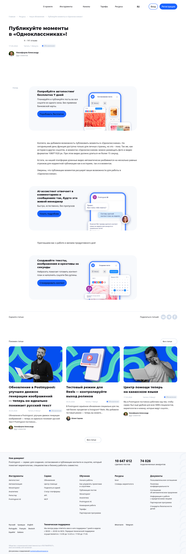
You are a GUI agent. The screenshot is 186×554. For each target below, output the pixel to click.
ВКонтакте (119, 525)
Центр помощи (50, 484)
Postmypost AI (15, 499)
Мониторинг (14, 487)
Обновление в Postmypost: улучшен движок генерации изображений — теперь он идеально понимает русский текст (32, 396)
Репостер (13, 495)
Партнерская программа (90, 513)
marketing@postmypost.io (39, 551)
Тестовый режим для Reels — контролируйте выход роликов (86, 391)
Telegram (129, 525)
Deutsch (31, 528)
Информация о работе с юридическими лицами (161, 497)
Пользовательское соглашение (163, 480)
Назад (13, 87)
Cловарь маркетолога (124, 484)
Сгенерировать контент (52, 282)
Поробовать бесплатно (52, 114)
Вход (153, 6)
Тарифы (104, 6)
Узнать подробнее (49, 213)
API (45, 495)
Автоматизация (15, 484)
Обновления (49, 46)
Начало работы (86, 480)
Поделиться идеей (52, 487)
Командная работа (87, 505)
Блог (117, 480)
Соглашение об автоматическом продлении (163, 491)
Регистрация (168, 6)
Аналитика (13, 491)
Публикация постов (87, 490)
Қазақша (21, 525)
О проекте (48, 6)
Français (22, 528)
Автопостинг (14, 480)
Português (13, 528)
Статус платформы (52, 491)
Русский (12, 525)
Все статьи (169, 341)
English (30, 525)
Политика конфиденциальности (159, 485)
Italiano (20, 532)
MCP (46, 499)
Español (12, 532)
